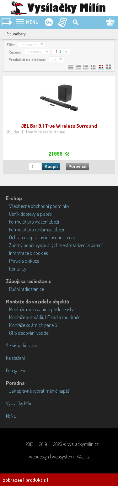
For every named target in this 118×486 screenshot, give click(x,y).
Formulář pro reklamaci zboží (36, 229)
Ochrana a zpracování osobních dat (42, 237)
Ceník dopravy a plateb (30, 214)
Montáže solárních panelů (33, 325)
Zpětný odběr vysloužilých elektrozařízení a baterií (56, 245)
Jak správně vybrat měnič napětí (39, 391)
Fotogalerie (16, 370)
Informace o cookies (28, 253)
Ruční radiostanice (26, 289)
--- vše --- (29, 44)
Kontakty (17, 269)
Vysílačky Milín (19, 403)
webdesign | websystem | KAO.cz (59, 456)
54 (54, 59)
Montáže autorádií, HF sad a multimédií (46, 317)
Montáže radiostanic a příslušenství (41, 309)
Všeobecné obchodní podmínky (39, 206)
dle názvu (35, 51)
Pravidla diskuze (24, 261)
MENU (32, 22)
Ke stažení (15, 358)
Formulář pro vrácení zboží (34, 222)
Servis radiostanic (22, 345)
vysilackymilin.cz (83, 444)
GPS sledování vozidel (29, 333)
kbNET (12, 416)
